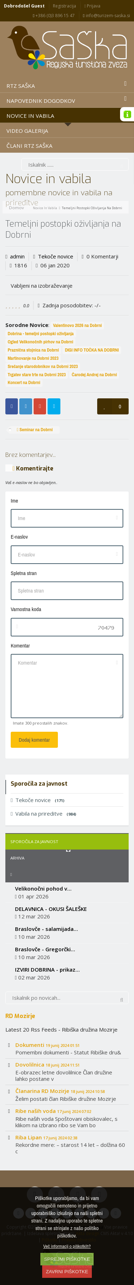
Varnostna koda (26, 609)
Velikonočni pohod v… (43, 888)
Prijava (92, 6)
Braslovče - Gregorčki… (45, 949)
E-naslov (19, 536)
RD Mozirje (20, 1016)
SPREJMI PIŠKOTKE (67, 1259)
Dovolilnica (47, 1064)
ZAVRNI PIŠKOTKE (67, 1271)
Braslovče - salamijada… (46, 928)
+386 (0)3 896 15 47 (54, 15)
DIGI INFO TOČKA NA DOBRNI (92, 350)
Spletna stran (23, 573)
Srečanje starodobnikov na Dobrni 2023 (43, 366)
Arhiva (17, 858)
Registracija (64, 6)
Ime (14, 500)
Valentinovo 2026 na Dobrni (77, 325)
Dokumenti (47, 1044)
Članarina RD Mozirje (60, 1090)
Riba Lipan (46, 1137)
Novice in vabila (45, 208)
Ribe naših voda (53, 1110)
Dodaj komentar (34, 740)
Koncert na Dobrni (24, 382)
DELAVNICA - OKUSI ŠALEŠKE (51, 908)
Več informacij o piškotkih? (67, 1246)
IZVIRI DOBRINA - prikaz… (47, 969)
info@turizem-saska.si (106, 15)
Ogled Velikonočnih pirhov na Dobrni (40, 342)
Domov (16, 207)
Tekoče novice (55, 256)
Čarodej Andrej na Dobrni (94, 375)
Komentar (20, 645)
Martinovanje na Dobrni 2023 (33, 358)
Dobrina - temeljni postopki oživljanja (41, 334)
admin (17, 256)
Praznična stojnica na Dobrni (33, 350)
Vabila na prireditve (43, 813)
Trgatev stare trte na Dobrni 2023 (37, 375)
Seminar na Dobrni (35, 430)
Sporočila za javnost (34, 841)
